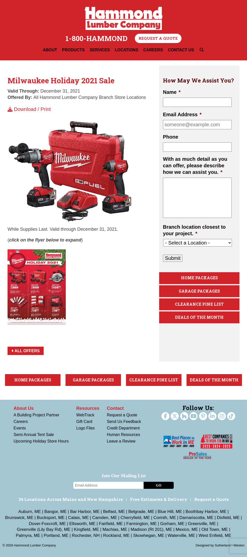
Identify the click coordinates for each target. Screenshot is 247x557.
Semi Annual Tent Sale (34, 434)
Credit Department (123, 428)
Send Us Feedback (124, 421)
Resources (87, 408)
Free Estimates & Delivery (158, 499)
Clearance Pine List (199, 304)
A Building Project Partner (36, 415)
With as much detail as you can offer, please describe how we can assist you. (195, 165)
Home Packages (199, 277)
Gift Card (84, 421)
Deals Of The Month (199, 317)
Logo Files (85, 428)
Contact (115, 408)
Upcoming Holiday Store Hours (41, 441)
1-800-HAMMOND (97, 38)
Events (20, 428)
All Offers (26, 351)
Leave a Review (121, 441)
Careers (21, 421)
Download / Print (29, 109)
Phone (170, 137)
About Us (24, 408)
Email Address (182, 114)
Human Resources (123, 434)
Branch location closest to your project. (194, 230)
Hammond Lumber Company (124, 18)
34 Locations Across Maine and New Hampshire (70, 499)
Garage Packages (199, 291)
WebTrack (85, 415)
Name (171, 92)
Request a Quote (158, 38)
